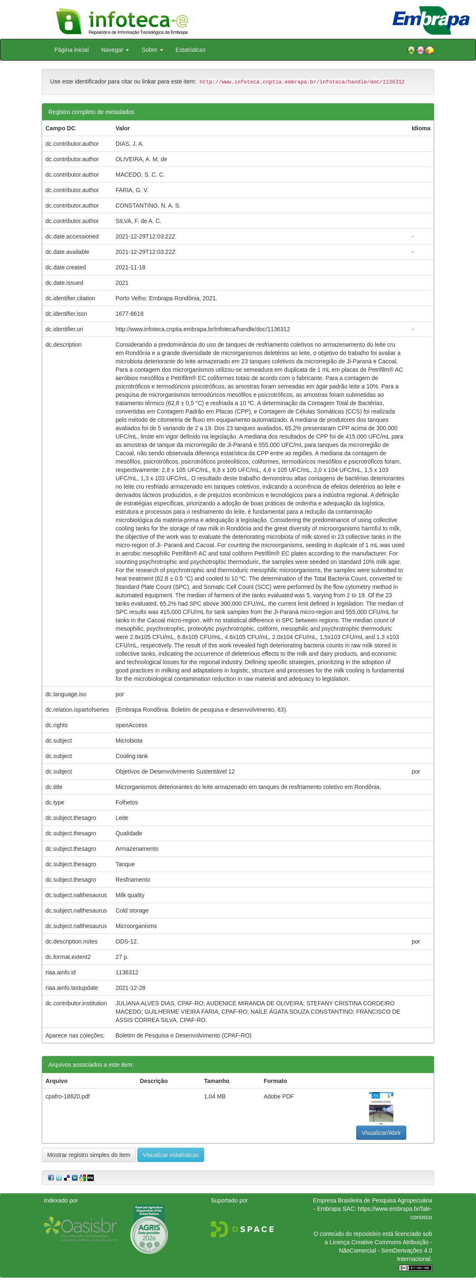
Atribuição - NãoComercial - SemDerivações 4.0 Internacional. (385, 1250)
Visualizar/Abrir (381, 1132)
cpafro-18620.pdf (68, 1096)
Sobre (152, 49)
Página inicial (71, 49)
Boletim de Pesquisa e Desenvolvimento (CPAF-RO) (184, 1035)
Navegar (115, 49)
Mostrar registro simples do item (88, 1155)
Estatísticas (191, 49)
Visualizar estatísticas (171, 1155)
